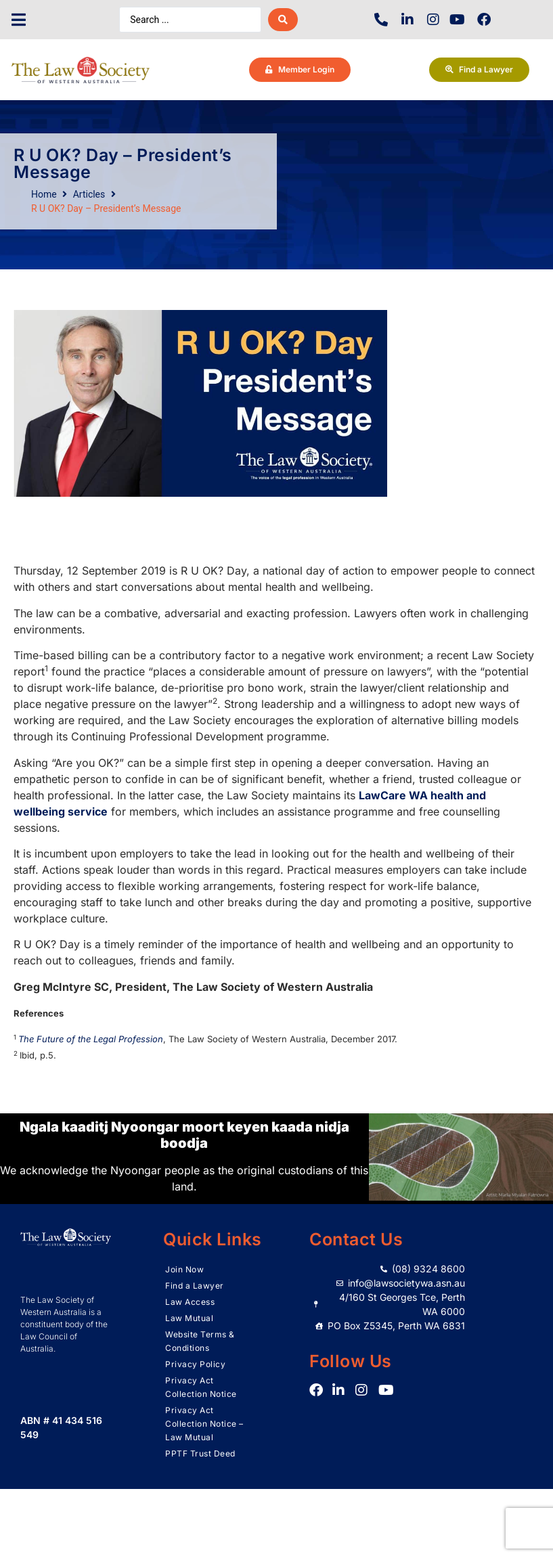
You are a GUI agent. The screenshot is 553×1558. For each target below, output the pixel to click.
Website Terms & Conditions (200, 1341)
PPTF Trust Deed (200, 1453)
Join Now (184, 1269)
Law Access (190, 1302)
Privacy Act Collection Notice (201, 1387)
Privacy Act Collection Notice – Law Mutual (204, 1423)
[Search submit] (283, 19)
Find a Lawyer (194, 1286)
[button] (18, 20)
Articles (89, 194)
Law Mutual (189, 1318)
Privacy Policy (195, 1364)
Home (44, 194)
